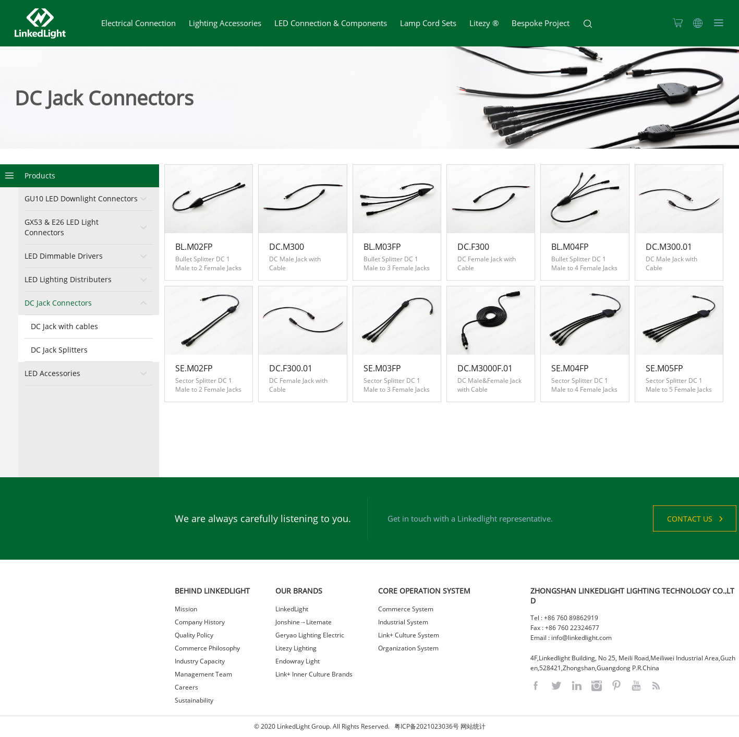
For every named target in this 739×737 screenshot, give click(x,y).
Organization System (408, 648)
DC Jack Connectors (58, 303)
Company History (200, 622)
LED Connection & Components (330, 23)
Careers (186, 687)
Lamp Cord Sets (428, 23)
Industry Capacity (200, 661)
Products (40, 175)
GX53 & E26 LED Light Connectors (62, 227)
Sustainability (194, 700)
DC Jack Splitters (59, 350)
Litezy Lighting (296, 648)
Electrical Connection (138, 23)
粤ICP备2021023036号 (426, 726)
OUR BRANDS (298, 591)
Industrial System (403, 622)
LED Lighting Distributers (68, 279)
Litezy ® (484, 23)
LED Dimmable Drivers (64, 256)
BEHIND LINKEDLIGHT (212, 591)
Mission (186, 609)
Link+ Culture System (408, 635)
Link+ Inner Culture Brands (314, 674)
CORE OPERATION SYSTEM (424, 591)
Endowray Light (297, 661)
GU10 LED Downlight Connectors (81, 198)
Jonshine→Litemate (303, 622)
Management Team (203, 674)
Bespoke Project (541, 23)
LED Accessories (52, 373)
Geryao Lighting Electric (309, 635)
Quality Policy (194, 635)
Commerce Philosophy (207, 648)
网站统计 (473, 726)
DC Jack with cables (64, 326)
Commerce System (405, 609)
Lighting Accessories (225, 23)
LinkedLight (291, 609)
